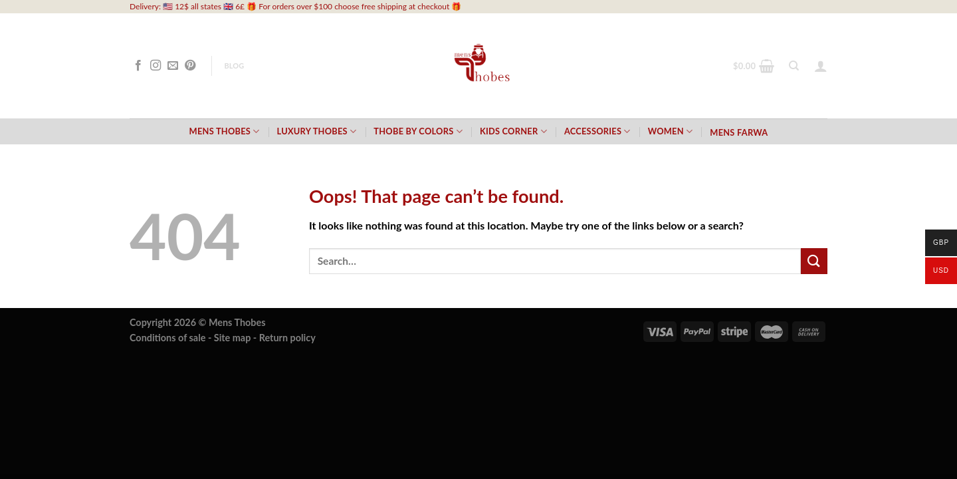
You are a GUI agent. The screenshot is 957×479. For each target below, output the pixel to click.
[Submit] (814, 261)
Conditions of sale (167, 337)
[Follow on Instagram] (155, 66)
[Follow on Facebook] (138, 66)
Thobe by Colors (418, 131)
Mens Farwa (739, 132)
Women (670, 131)
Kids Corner (513, 131)
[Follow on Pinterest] (190, 66)
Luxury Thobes (317, 131)
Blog (234, 65)
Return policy (287, 337)
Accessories (597, 131)
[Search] (794, 66)
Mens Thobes (224, 131)
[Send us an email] (172, 66)
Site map (232, 337)
